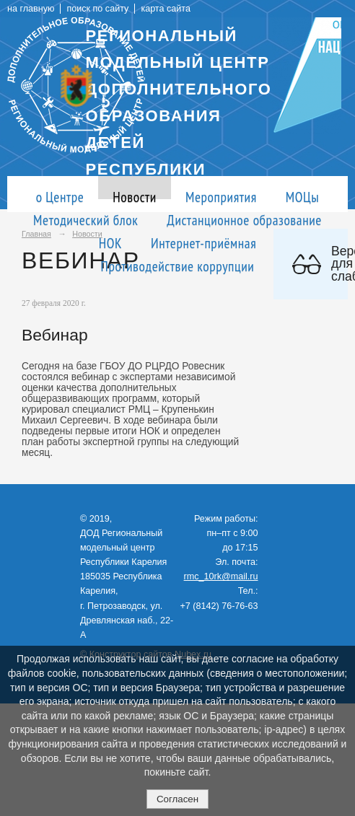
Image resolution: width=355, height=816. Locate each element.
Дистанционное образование (244, 220)
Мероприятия (221, 197)
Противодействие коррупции (178, 266)
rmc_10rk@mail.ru (221, 576)
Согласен (177, 799)
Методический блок (85, 220)
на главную (30, 9)
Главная (36, 233)
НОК (110, 243)
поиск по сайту (97, 9)
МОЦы (303, 197)
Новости (135, 197)
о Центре (60, 197)
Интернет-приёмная (203, 243)
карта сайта (165, 9)
